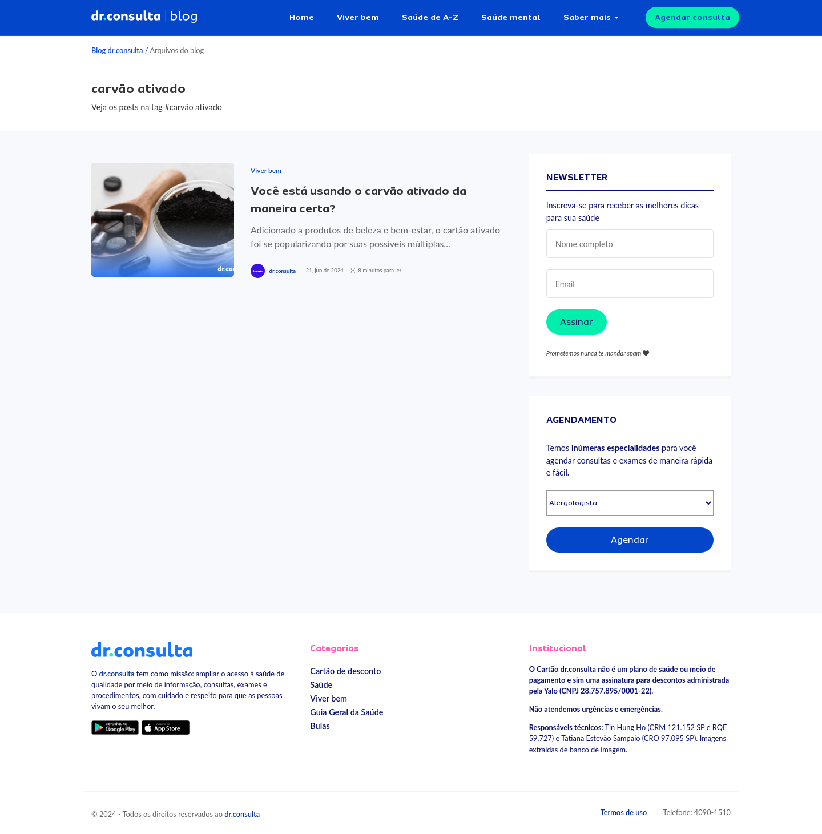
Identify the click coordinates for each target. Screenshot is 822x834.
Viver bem (358, 17)
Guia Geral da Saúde (346, 712)
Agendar (630, 540)
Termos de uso (624, 812)
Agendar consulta (692, 17)
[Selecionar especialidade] (630, 503)
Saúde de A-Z (430, 17)
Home (301, 17)
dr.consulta (282, 271)
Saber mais (587, 17)
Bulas (319, 726)
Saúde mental (511, 17)
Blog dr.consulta (117, 50)
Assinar (576, 322)
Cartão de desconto (345, 671)
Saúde (321, 685)
